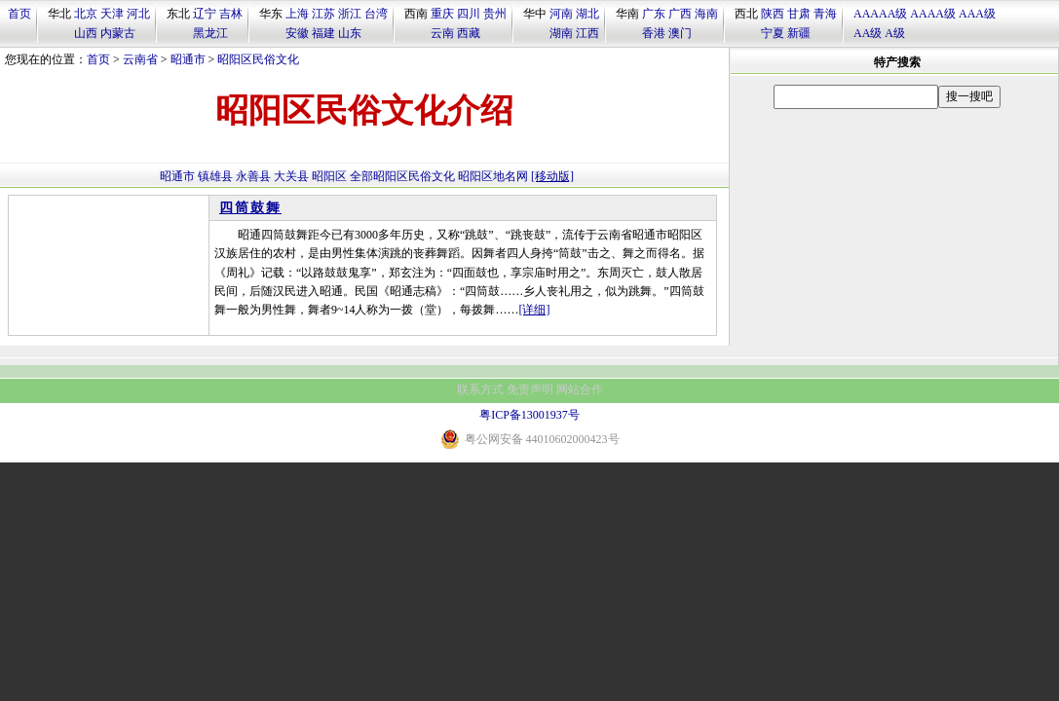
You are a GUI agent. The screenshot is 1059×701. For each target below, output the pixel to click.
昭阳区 (329, 176)
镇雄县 (215, 176)
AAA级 (977, 13)
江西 (587, 33)
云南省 (140, 59)
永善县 (253, 176)
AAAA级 (933, 13)
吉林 (231, 13)
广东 (653, 13)
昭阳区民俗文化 (258, 59)
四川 (468, 13)
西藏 (468, 33)
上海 (297, 13)
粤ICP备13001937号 (529, 415)
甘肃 (799, 13)
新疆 (799, 33)
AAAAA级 (880, 13)
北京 (85, 13)
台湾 (376, 13)
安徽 (297, 33)
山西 (85, 33)
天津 (112, 13)
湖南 (561, 33)
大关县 (291, 176)
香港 (653, 33)
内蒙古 (117, 33)
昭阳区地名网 (493, 176)
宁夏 (772, 33)
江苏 (323, 13)
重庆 (442, 13)
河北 (138, 13)
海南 (706, 13)
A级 (895, 33)
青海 (825, 13)
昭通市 (188, 59)
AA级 (867, 33)
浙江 (349, 13)
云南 (442, 33)
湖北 (587, 13)
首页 (19, 13)
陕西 (772, 13)
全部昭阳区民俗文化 (402, 176)
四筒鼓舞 (250, 208)
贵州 (495, 13)
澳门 (680, 33)
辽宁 (204, 13)
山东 (349, 33)
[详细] (534, 309)
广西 (680, 13)
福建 (323, 33)
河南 (561, 13)
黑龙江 (210, 33)
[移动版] (552, 176)
